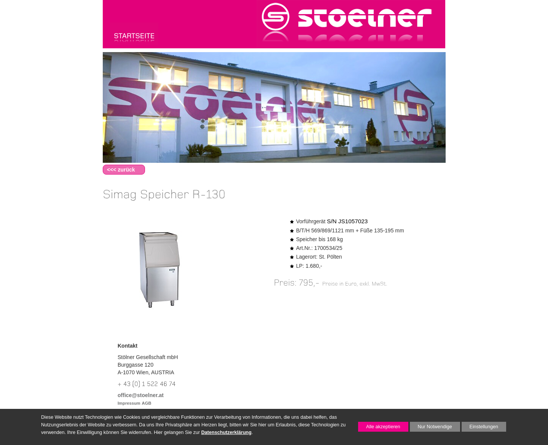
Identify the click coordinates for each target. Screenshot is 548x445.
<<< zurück (121, 170)
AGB (146, 403)
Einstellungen (480, 428)
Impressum (129, 403)
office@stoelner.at (141, 395)
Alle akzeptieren (379, 426)
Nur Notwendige (431, 428)
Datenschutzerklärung (226, 432)
